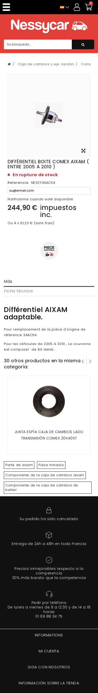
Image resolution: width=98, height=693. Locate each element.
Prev (83, 361)
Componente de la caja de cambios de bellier (41, 487)
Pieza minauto (51, 465)
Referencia (18, 182)
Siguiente (90, 361)
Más (8, 281)
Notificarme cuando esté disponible (40, 199)
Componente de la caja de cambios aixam (44, 475)
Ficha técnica (18, 291)
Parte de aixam (19, 465)
